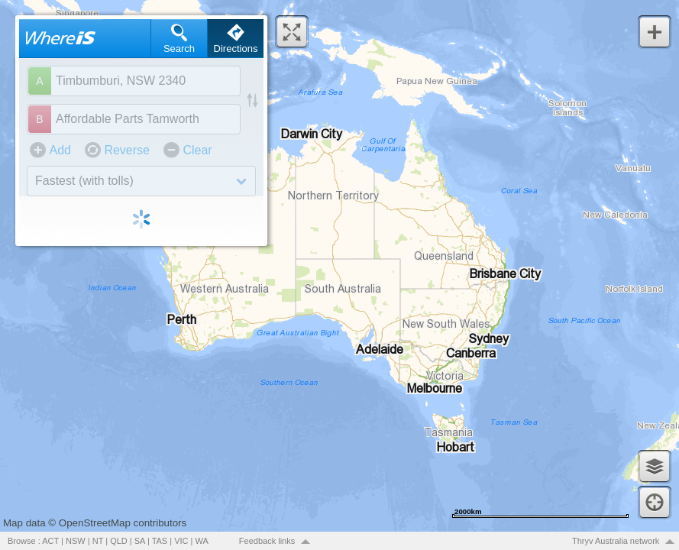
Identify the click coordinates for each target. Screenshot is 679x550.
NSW (76, 540)
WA (202, 540)
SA (139, 540)
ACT (50, 540)
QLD (119, 540)
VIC (181, 540)
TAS (160, 540)
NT (97, 540)
